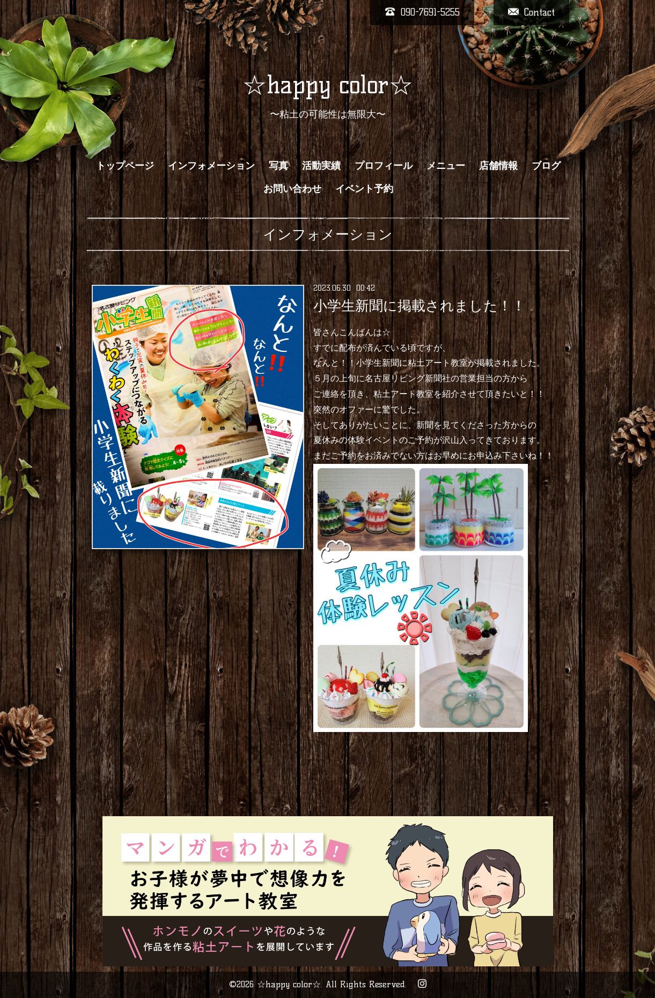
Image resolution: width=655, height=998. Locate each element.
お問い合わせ (292, 189)
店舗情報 (498, 166)
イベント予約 (364, 189)
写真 (278, 166)
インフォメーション (211, 166)
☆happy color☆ (327, 84)
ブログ (546, 166)
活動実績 (321, 166)
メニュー (445, 166)
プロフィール (384, 166)
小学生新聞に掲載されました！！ (419, 305)
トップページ (125, 166)
